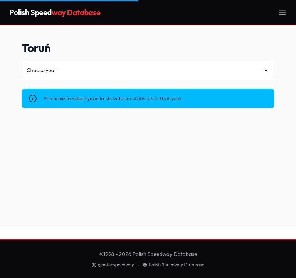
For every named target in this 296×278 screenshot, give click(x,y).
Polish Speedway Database (173, 265)
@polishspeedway (113, 265)
